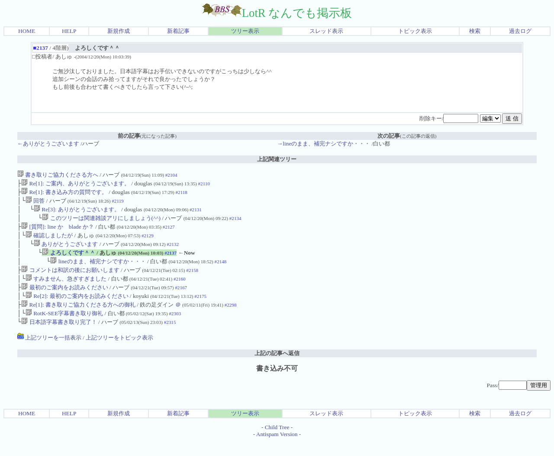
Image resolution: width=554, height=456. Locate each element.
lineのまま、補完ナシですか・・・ (97, 270)
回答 (35, 203)
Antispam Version (277, 449)
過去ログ (520, 31)
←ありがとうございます (48, 143)
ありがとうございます (66, 251)
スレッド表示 (326, 31)
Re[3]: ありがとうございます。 (77, 213)
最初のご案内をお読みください (64, 298)
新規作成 (118, 31)
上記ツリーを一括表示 (49, 352)
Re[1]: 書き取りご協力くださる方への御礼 (78, 317)
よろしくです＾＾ (68, 260)
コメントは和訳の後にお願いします (70, 279)
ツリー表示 (245, 31)
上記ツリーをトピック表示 (119, 352)
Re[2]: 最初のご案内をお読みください (77, 308)
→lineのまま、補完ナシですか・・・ (323, 143)
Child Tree (277, 442)
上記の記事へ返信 (277, 368)
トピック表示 (415, 31)
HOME (26, 31)
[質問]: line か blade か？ (57, 232)
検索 (474, 31)
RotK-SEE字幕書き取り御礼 (64, 327)
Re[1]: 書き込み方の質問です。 (64, 194)
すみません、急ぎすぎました (66, 289)
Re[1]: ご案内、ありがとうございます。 (75, 184)
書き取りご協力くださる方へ (57, 174)
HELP (69, 31)
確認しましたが (49, 241)
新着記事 (178, 31)
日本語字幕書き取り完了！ (59, 336)
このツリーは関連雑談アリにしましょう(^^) (101, 222)
